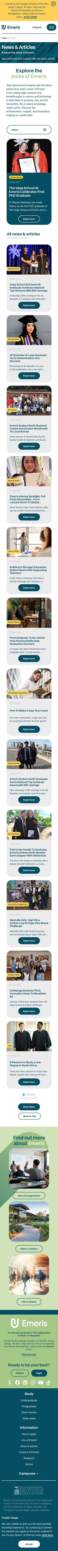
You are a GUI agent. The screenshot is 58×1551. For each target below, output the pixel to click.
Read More (30, 17)
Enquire (37, 27)
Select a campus (29, 1248)
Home (5, 38)
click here (47, 1535)
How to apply (29, 1434)
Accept (29, 1544)
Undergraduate (29, 1400)
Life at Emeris (29, 1301)
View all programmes (29, 1195)
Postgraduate (29, 1406)
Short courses (29, 1412)
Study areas (29, 1418)
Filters (29, 130)
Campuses (27, 1473)
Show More (29, 1106)
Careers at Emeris (29, 1452)
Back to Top (29, 1116)
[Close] (53, 3)
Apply (39, 1373)
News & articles (28, 1446)
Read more (29, 218)
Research (29, 1458)
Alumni (29, 1464)
